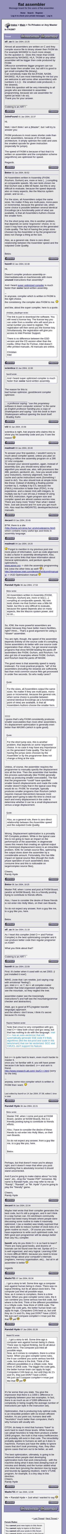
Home (22, 13)
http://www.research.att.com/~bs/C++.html (27, 1070)
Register (39, 13)
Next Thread (51, 1518)
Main (22, 25)
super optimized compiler (31, 285)
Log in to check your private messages (28, 16)
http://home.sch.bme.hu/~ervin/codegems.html (30, 528)
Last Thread (39, 1518)
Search (30, 13)
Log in (49, 16)
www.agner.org (13, 565)
